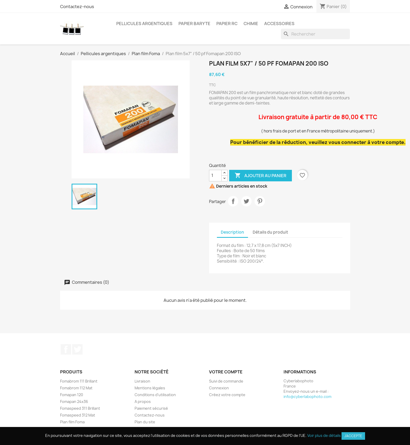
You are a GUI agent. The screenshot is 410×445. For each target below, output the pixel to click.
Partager (233, 201)
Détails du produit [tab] (270, 232)
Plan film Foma (72, 421)
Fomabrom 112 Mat (76, 387)
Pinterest (260, 201)
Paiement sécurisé (151, 408)
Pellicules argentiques (144, 23)
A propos (143, 401)
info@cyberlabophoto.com (307, 396)
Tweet (246, 201)
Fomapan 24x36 (74, 401)
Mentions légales (150, 387)
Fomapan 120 (71, 394)
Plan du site (145, 421)
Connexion (219, 387)
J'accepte (353, 436)
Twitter (77, 349)
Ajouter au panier (260, 175)
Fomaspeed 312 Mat (77, 415)
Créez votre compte (227, 394)
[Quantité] (215, 175)
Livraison (142, 381)
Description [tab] (232, 232)
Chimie (251, 23)
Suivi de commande (226, 381)
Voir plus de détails (324, 435)
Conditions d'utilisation (155, 394)
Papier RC (227, 23)
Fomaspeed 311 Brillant (80, 408)
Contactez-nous (77, 6)
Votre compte (225, 372)
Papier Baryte (194, 23)
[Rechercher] (315, 34)
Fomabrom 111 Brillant (78, 381)
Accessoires (279, 23)
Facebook (66, 349)
